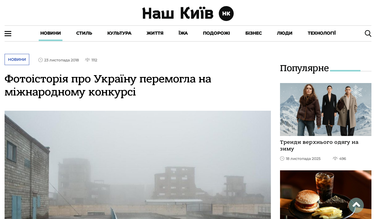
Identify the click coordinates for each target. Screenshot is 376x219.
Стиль (84, 33)
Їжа (183, 33)
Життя (155, 33)
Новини (50, 33)
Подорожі (216, 33)
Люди (285, 33)
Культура (119, 33)
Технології (322, 33)
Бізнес (253, 33)
